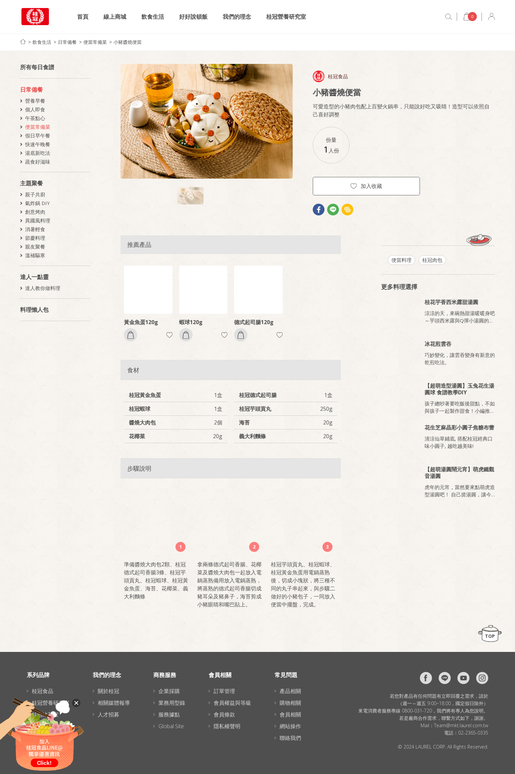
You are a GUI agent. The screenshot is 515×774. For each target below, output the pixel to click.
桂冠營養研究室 (286, 16)
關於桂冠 (108, 691)
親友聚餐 (35, 246)
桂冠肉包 (432, 260)
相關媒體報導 (114, 702)
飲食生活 (152, 16)
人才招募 (108, 714)
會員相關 (290, 714)
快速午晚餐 (37, 144)
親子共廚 (35, 194)
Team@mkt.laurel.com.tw (461, 725)
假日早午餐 (37, 135)
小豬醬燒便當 (128, 42)
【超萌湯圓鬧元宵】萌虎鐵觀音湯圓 (459, 473)
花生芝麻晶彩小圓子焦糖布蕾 (459, 427)
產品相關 (290, 691)
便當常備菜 (95, 42)
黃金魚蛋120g (141, 322)
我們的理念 (237, 16)
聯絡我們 (290, 738)
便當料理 (401, 260)
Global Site (171, 726)
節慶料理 (35, 237)
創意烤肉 (35, 211)
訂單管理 (224, 691)
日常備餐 (67, 42)
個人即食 (35, 109)
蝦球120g (191, 322)
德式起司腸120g (254, 322)
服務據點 (169, 714)
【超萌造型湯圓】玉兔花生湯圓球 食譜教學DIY (459, 389)
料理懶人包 (34, 309)
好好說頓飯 (193, 16)
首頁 (82, 16)
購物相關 (290, 702)
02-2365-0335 (473, 733)
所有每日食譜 (37, 67)
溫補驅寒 (35, 255)
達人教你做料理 (42, 288)
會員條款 (224, 714)
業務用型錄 (171, 702)
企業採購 (169, 691)
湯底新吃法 (37, 153)
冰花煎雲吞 (438, 344)
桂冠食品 (338, 76)
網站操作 (290, 726)
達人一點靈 (34, 277)
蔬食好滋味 (37, 161)
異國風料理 (37, 220)
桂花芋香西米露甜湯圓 (451, 302)
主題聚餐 (31, 183)
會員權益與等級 (232, 702)
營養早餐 (35, 100)
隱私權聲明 (227, 726)
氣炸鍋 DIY (37, 203)
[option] (207, 121)
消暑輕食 (35, 229)
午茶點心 (35, 118)
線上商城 (114, 16)
